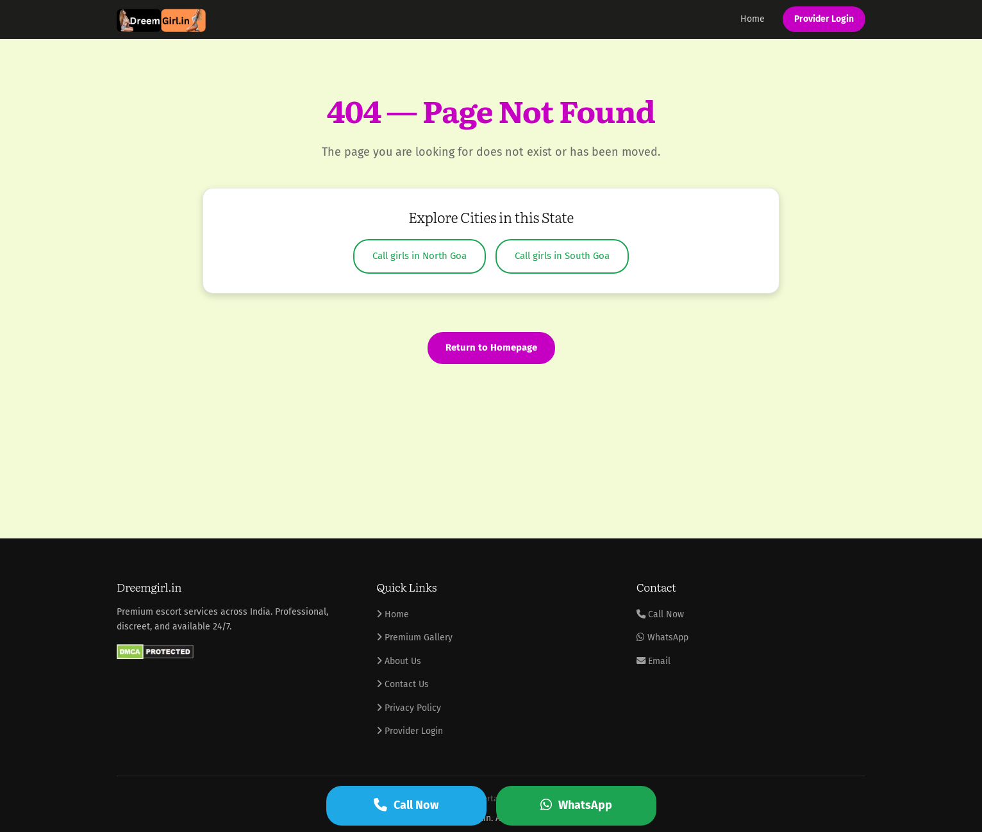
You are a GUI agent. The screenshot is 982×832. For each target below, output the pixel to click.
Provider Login (824, 18)
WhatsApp (662, 637)
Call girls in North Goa (419, 256)
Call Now (660, 614)
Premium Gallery (414, 637)
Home (752, 18)
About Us (398, 661)
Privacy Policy (408, 708)
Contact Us (402, 684)
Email (653, 661)
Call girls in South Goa (562, 256)
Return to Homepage (491, 347)
